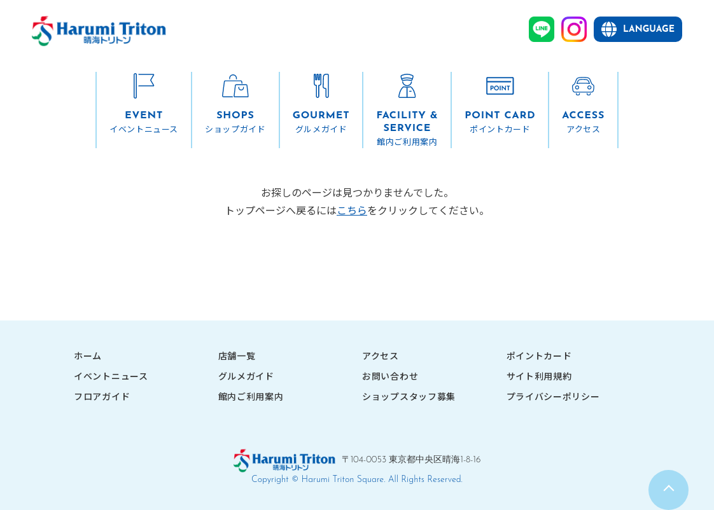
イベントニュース (111, 375)
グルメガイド (246, 375)
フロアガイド (102, 396)
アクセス (380, 355)
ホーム (88, 355)
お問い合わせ (390, 375)
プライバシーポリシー (553, 396)
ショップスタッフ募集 (409, 396)
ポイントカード (539, 355)
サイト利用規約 (539, 375)
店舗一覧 (237, 355)
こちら (352, 209)
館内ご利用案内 (251, 396)
